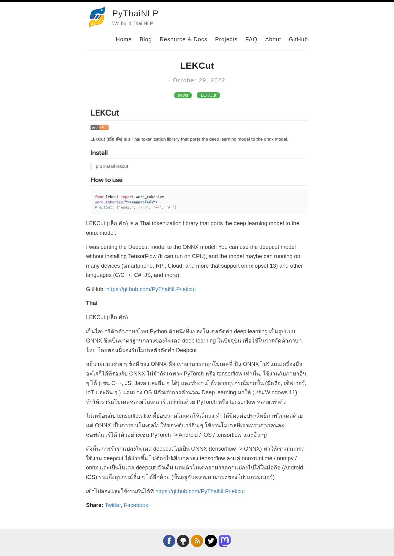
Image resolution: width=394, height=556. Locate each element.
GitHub (298, 39)
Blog (146, 39)
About (273, 39)
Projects (226, 39)
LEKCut (208, 95)
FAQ (251, 39)
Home (124, 39)
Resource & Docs (183, 39)
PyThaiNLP (135, 13)
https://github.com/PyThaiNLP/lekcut (151, 289)
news (183, 95)
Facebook (136, 505)
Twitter (113, 505)
